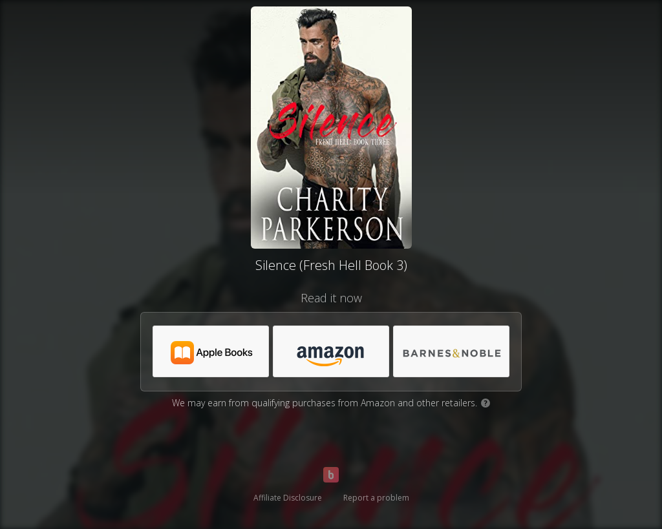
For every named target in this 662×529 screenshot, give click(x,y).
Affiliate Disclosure (287, 497)
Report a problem (376, 497)
